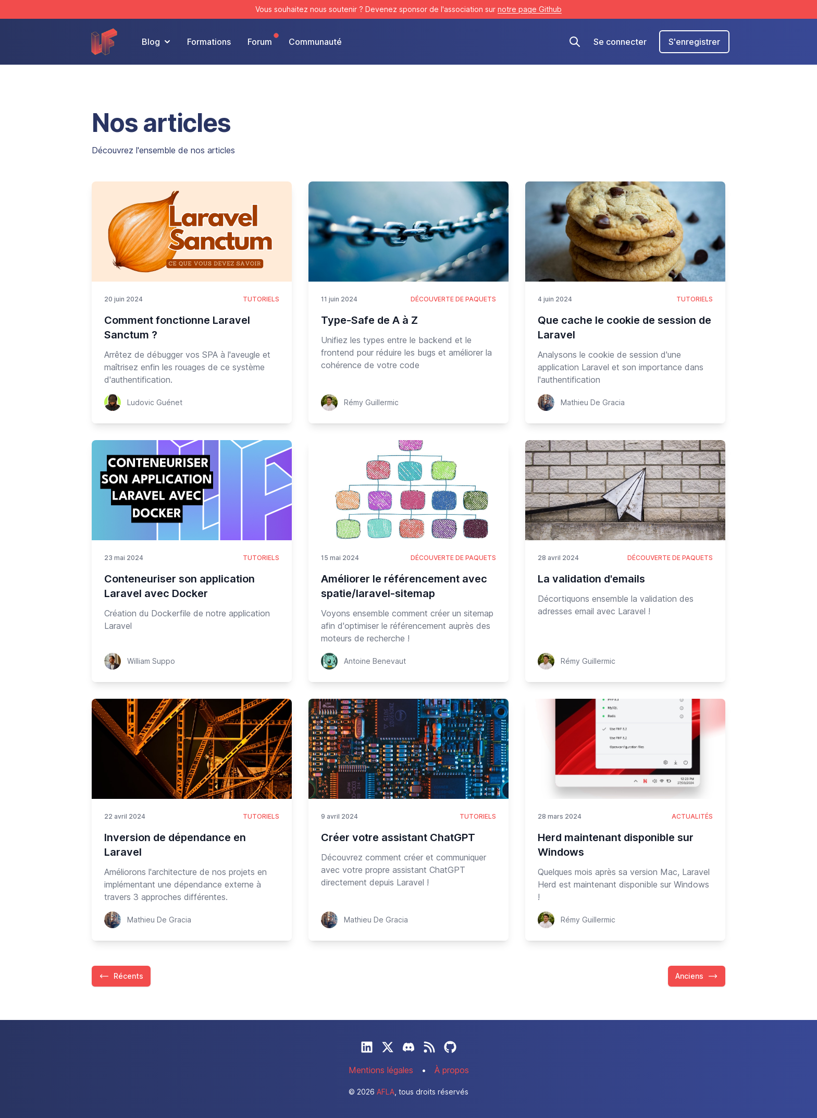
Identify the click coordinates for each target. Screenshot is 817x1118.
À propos (452, 1070)
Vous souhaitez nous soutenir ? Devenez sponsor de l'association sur (408, 9)
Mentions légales (381, 1070)
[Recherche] (574, 41)
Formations (209, 42)
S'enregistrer (694, 42)
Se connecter (620, 42)
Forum (259, 41)
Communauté (315, 42)
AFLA (385, 1091)
